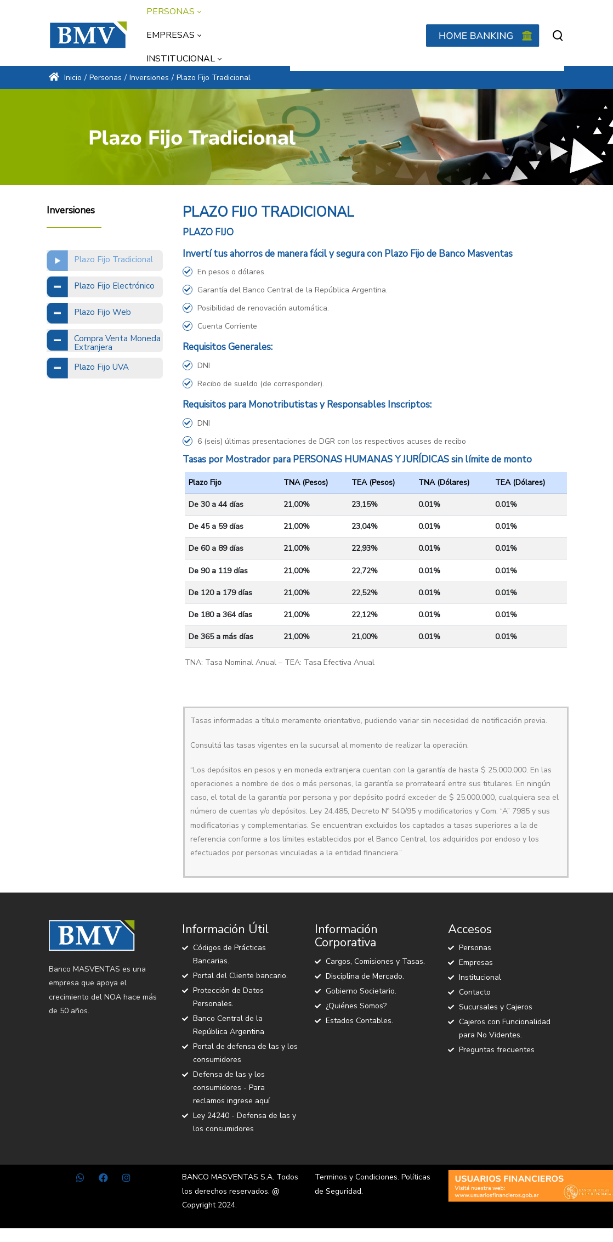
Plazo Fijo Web (102, 312)
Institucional (480, 977)
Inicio (65, 77)
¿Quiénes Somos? (356, 1006)
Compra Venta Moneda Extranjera (117, 343)
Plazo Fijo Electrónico (114, 285)
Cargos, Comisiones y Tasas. (375, 961)
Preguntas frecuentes (497, 1050)
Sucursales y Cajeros (495, 1007)
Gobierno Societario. (361, 991)
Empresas (476, 962)
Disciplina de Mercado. (365, 976)
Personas (475, 947)
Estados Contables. (359, 1020)
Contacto (475, 992)
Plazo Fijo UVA (101, 367)
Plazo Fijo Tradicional (113, 259)
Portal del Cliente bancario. (240, 975)
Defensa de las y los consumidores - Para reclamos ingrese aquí (231, 1087)
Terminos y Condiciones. (357, 1177)
